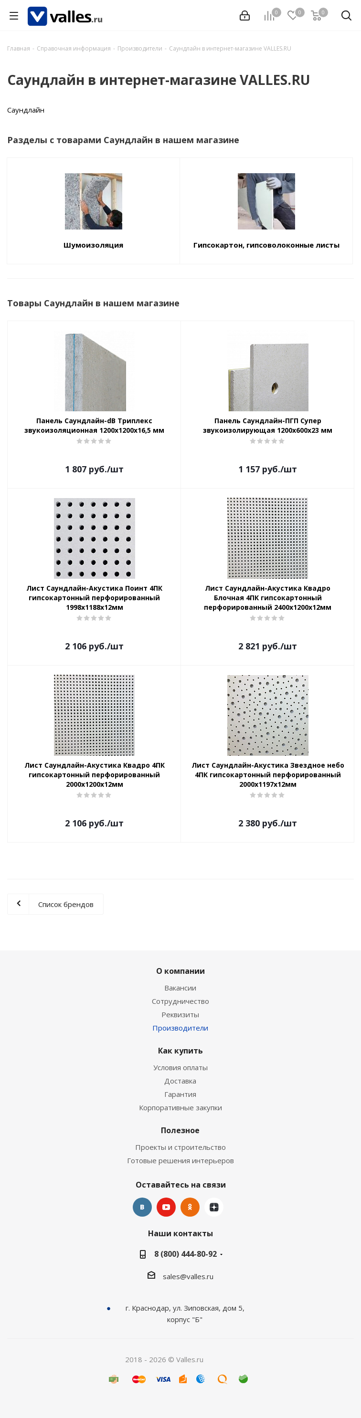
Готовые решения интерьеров (180, 1160)
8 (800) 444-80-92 (185, 1254)
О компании (180, 971)
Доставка (180, 1080)
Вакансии (180, 987)
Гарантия (180, 1094)
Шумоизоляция (93, 245)
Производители (180, 1027)
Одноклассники (190, 1207)
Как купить (180, 1050)
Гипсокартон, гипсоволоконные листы (266, 245)
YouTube (166, 1207)
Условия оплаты (180, 1067)
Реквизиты (180, 1014)
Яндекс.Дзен (213, 1207)
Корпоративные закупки (180, 1107)
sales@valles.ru (188, 1276)
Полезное (180, 1130)
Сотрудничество (180, 1001)
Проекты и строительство (180, 1147)
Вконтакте (142, 1207)
